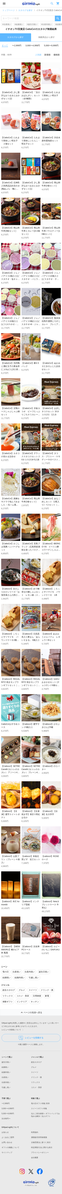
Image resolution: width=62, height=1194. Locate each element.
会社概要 (34, 1158)
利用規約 (34, 1132)
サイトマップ (7, 1152)
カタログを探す (25, 10)
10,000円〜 (6, 1119)
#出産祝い (6, 24)
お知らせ (5, 1132)
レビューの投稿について (13, 1030)
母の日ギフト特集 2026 (40, 1103)
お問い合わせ (7, 1142)
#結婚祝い (19, 24)
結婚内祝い (6, 1072)
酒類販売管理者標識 (39, 1137)
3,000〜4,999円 (32, 45)
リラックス (35, 1082)
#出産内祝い (46, 24)
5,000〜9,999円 (51, 45)
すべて (5, 45)
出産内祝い (6, 1082)
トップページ (8, 10)
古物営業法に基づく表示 (41, 1142)
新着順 (47, 55)
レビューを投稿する (31, 1038)
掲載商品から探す (46, 37)
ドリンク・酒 (36, 1077)
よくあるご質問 (8, 1137)
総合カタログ (36, 1062)
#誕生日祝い (32, 24)
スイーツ (34, 1072)
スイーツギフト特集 (39, 1108)
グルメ (33, 1067)
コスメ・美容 (36, 1087)
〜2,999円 (16, 45)
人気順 (38, 55)
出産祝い (5, 1077)
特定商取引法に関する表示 (41, 1147)
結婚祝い (5, 1067)
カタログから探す (15, 37)
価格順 (56, 55)
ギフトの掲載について (10, 1147)
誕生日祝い (6, 1062)
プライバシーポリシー (40, 1152)
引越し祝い (6, 1087)
